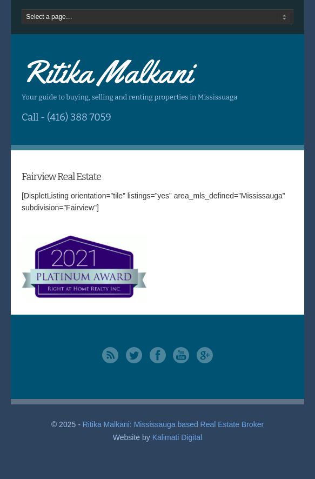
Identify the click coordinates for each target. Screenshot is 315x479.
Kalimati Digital (177, 437)
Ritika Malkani (107, 71)
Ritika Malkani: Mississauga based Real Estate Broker (173, 424)
